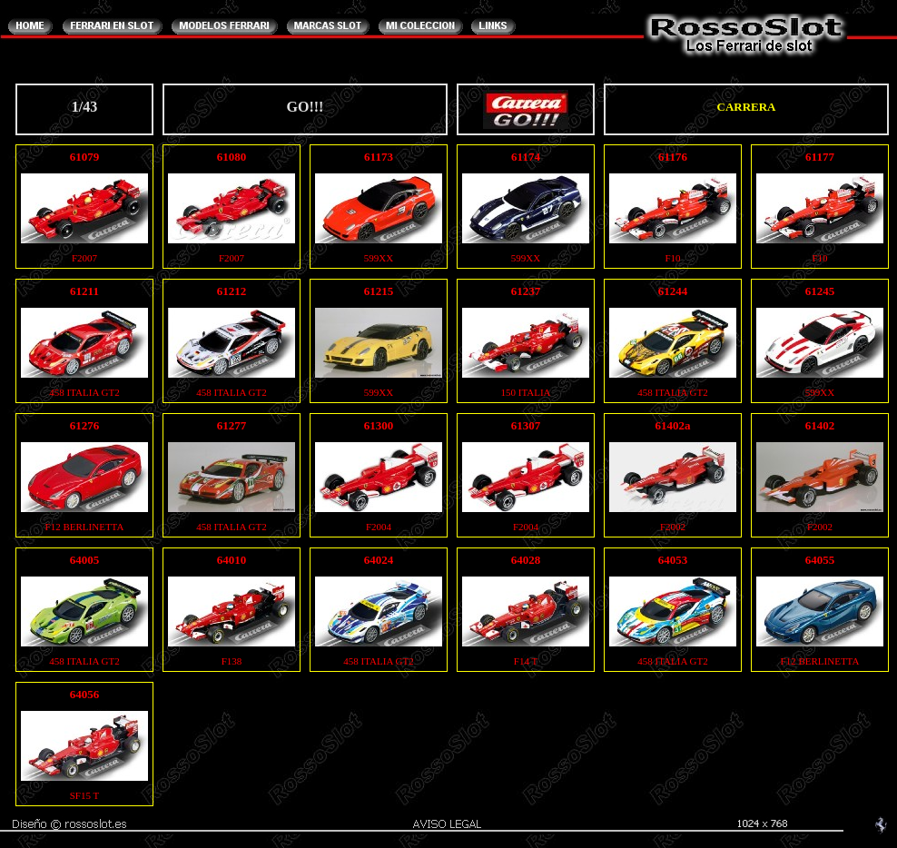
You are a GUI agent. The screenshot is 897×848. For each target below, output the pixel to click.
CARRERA (746, 106)
